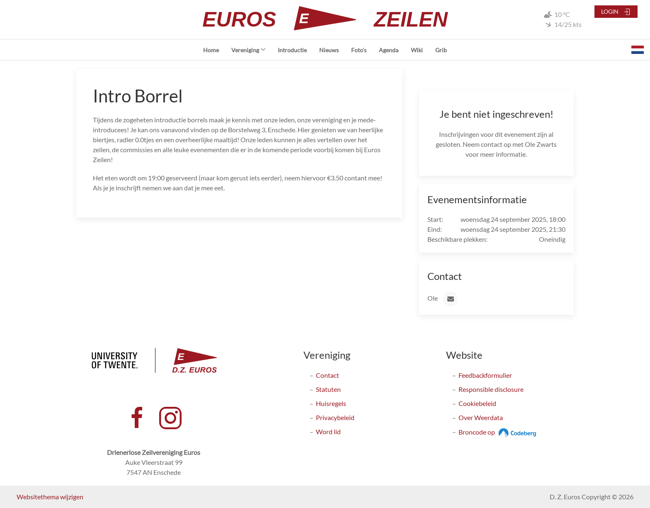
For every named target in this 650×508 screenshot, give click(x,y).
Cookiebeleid (477, 403)
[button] (637, 49)
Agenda (388, 49)
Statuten (328, 389)
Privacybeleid (335, 417)
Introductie (292, 49)
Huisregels (331, 403)
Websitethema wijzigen (50, 497)
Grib (441, 49)
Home (211, 49)
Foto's (358, 49)
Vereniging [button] (248, 49)
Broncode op (498, 432)
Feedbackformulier (485, 375)
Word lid (328, 431)
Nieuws (329, 49)
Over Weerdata (480, 417)
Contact (327, 375)
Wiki (417, 49)
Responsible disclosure (491, 389)
